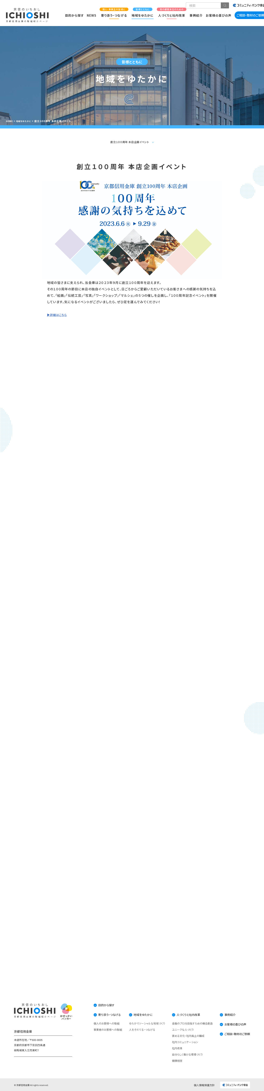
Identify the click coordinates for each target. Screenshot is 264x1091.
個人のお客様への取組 (99, 1023)
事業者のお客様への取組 (100, 1029)
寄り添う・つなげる (114, 13)
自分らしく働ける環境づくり (183, 1054)
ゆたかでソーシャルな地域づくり (142, 1023)
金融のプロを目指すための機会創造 (188, 1023)
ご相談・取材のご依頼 (235, 1033)
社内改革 (173, 1048)
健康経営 (173, 1060)
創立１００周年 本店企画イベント (130, 141)
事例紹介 (196, 15)
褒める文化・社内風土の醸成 (184, 1035)
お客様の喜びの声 (218, 15)
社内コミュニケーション (181, 1041)
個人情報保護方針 (204, 1084)
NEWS (91, 15)
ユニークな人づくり (178, 1029)
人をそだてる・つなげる (137, 1029)
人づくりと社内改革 (171, 13)
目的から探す (74, 15)
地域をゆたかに (143, 13)
